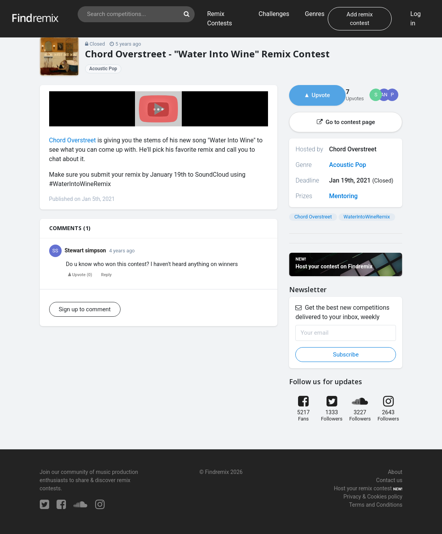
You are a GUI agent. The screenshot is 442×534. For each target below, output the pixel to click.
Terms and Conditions (376, 505)
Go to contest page (346, 122)
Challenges (274, 14)
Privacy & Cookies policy (372, 496)
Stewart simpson (85, 250)
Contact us (389, 480)
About (395, 472)
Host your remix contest (363, 488)
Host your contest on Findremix (333, 266)
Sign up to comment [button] (85, 309)
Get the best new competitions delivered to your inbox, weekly (342, 312)
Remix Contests (219, 18)
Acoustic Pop (103, 68)
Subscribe (346, 354)
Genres (315, 14)
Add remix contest (359, 19)
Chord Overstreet (72, 140)
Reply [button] (106, 274)
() (80, 274)
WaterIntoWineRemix (367, 217)
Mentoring (343, 196)
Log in (415, 18)
